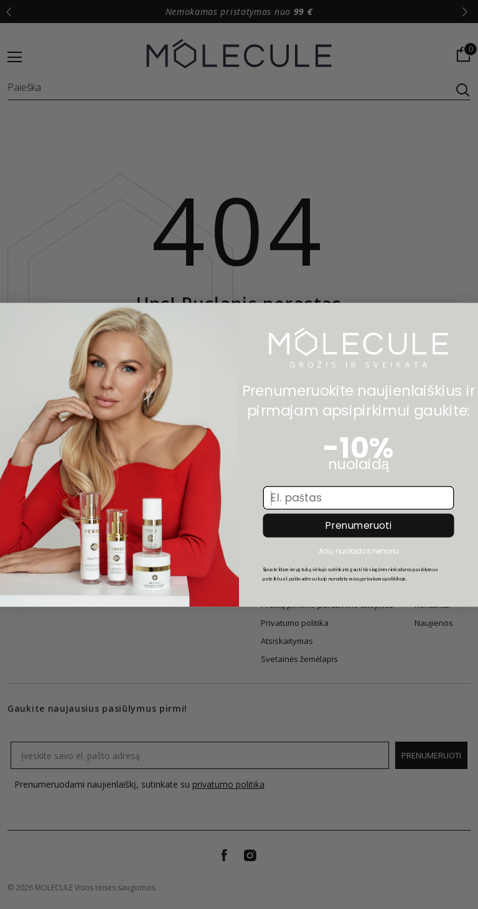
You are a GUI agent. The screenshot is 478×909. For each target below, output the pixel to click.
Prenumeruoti (358, 526)
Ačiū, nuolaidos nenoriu (358, 550)
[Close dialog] (14, 316)
